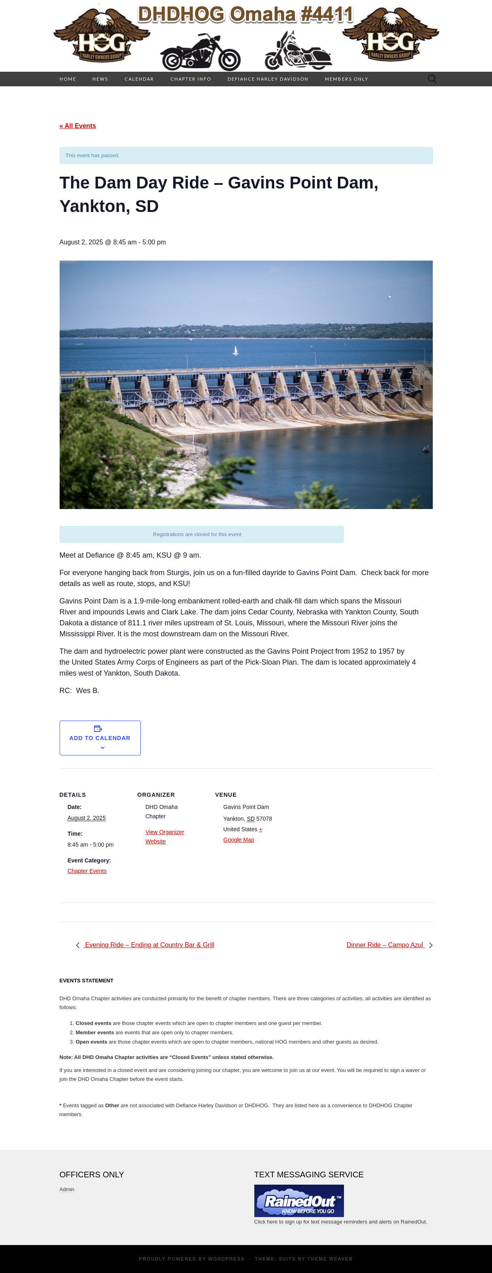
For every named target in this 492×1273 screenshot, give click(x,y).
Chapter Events (87, 871)
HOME (68, 78)
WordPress (226, 1258)
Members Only (347, 78)
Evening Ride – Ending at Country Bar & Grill (149, 944)
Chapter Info (190, 78)
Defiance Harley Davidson (268, 78)
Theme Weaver (330, 1258)
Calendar (139, 78)
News (100, 78)
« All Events (78, 125)
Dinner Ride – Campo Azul (386, 944)
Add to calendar (100, 738)
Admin (67, 1189)
